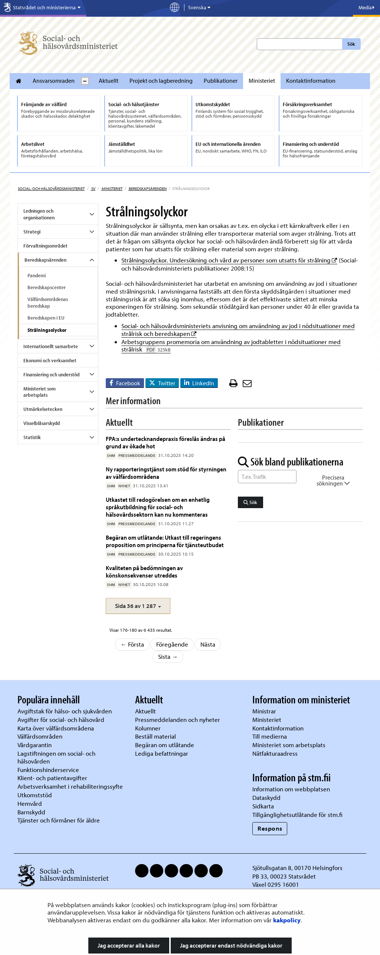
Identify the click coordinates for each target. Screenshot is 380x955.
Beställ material (155, 736)
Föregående (172, 644)
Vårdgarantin (34, 745)
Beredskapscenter (46, 287)
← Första (132, 644)
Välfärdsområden (39, 736)
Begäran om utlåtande (164, 745)
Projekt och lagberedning (161, 80)
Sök (351, 44)
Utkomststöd (34, 795)
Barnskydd (31, 812)
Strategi (31, 231)
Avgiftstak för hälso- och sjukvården (64, 711)
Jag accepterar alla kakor (129, 945)
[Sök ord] (267, 476)
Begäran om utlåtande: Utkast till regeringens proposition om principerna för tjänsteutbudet (165, 541)
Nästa (207, 644)
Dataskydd (266, 797)
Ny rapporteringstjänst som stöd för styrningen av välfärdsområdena (166, 472)
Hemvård (29, 803)
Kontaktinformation (310, 80)
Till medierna (269, 736)
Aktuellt (108, 80)
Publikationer (221, 80)
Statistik (32, 437)
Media (366, 7)
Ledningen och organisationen (39, 214)
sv (93, 188)
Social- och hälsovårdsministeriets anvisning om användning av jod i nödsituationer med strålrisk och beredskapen (238, 329)
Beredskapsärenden (147, 188)
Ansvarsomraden (54, 80)
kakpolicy (287, 920)
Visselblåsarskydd (41, 423)
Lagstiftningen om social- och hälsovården (56, 757)
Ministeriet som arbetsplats (39, 392)
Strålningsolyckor (46, 330)
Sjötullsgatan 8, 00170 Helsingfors (297, 867)
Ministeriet (262, 80)
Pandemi (36, 275)
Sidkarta (263, 806)
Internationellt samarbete (50, 346)
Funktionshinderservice (48, 770)
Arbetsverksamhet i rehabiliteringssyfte (70, 786)
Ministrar (264, 711)
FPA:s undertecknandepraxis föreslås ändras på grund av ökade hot (165, 442)
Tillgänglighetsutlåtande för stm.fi (297, 814)
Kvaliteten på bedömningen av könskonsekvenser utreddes (144, 571)
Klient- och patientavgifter (52, 778)
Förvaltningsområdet (45, 245)
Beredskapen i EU (46, 317)
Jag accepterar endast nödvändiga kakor (231, 945)
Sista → (168, 656)
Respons (270, 828)
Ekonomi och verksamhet (49, 360)
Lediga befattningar (161, 753)
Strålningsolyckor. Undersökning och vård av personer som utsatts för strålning (229, 260)
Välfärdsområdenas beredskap (47, 302)
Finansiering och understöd (51, 374)
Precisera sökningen (333, 480)
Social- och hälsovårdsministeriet (51, 188)
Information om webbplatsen (291, 789)
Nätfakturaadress (275, 753)
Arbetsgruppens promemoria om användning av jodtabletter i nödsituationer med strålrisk (231, 345)
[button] (138, 606)
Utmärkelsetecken (42, 409)
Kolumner (148, 728)
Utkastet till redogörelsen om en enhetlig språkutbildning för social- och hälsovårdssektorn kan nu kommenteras (158, 507)
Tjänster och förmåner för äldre (58, 820)
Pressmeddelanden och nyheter (177, 719)
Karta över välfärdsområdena (55, 728)
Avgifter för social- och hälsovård (60, 719)
